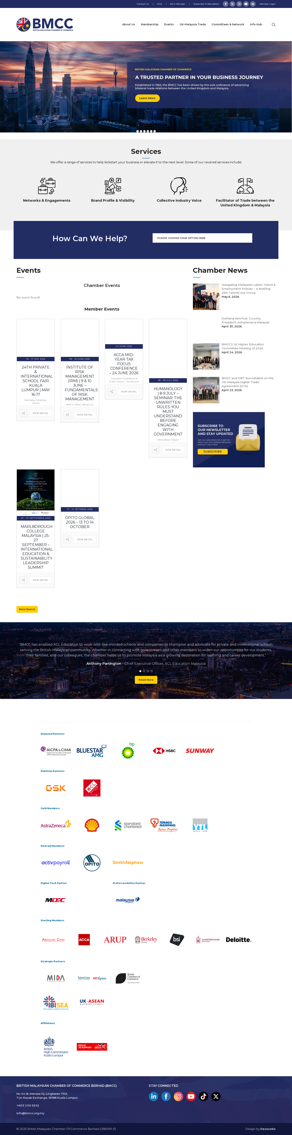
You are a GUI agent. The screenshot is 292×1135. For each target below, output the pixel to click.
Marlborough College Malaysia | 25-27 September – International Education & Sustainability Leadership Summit (37, 547)
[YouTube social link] (246, 4)
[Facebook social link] (225, 4)
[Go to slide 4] (152, 671)
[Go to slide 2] (144, 671)
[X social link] (232, 4)
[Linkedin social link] (253, 4)
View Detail (40, 413)
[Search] (273, 24)
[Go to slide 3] (148, 671)
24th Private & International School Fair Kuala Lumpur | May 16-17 (37, 381)
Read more (146, 679)
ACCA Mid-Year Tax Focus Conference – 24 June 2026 (123, 364)
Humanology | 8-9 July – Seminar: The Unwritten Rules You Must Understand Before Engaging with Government (168, 411)
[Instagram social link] (239, 4)
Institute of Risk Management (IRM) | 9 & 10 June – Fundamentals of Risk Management (81, 383)
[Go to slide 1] (140, 671)
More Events (27, 609)
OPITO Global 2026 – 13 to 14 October (79, 522)
